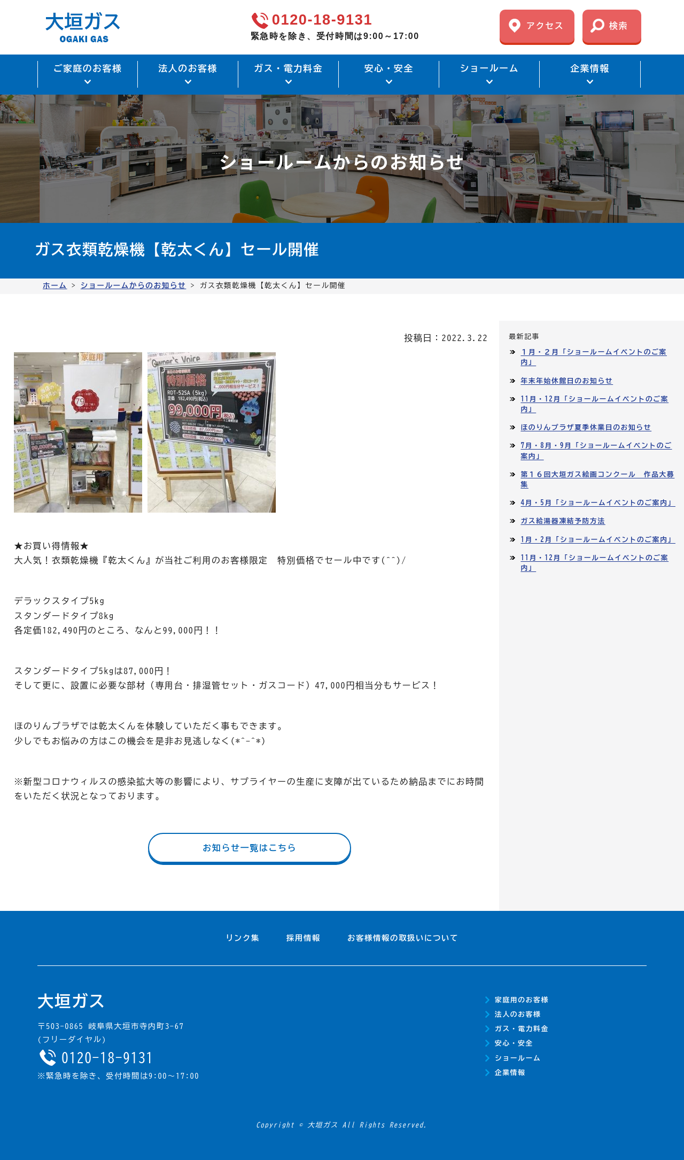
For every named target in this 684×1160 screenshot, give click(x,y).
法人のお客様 (518, 1014)
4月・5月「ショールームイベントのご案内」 (597, 502)
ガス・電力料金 (522, 1028)
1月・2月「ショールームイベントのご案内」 (597, 539)
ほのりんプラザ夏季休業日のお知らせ (585, 427)
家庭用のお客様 (522, 999)
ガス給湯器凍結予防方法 (562, 520)
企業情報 (510, 1072)
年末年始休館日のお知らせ (566, 380)
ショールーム (518, 1058)
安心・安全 (514, 1043)
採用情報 (303, 938)
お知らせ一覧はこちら (250, 848)
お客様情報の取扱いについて (402, 938)
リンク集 (243, 938)
